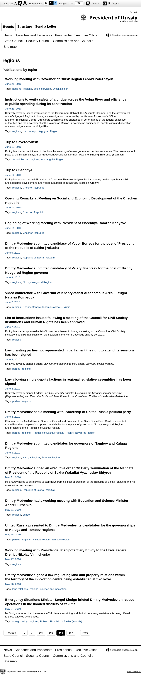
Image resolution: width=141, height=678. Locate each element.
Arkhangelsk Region (52, 159)
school (26, 514)
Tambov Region (51, 457)
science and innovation (53, 589)
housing (16, 88)
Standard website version (125, 35)
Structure (24, 26)
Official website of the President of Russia (109, 18)
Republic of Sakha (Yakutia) (39, 257)
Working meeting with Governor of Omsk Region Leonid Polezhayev (59, 79)
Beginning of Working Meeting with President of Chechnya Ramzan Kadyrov (65, 223)
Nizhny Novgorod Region (37, 282)
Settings (112, 3)
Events (8, 27)
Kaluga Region (31, 457)
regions (27, 88)
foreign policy (19, 621)
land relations (20, 589)
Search (95, 3)
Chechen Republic (33, 187)
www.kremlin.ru (134, 671)
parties (16, 368)
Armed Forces (20, 159)
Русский (134, 12)
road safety (29, 131)
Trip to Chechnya (18, 170)
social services (42, 88)
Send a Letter (45, 26)
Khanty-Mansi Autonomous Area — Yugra (46, 307)
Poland (44, 621)
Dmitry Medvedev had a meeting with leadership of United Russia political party (68, 412)
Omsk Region (60, 88)
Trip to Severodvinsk (21, 142)
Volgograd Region (48, 131)
